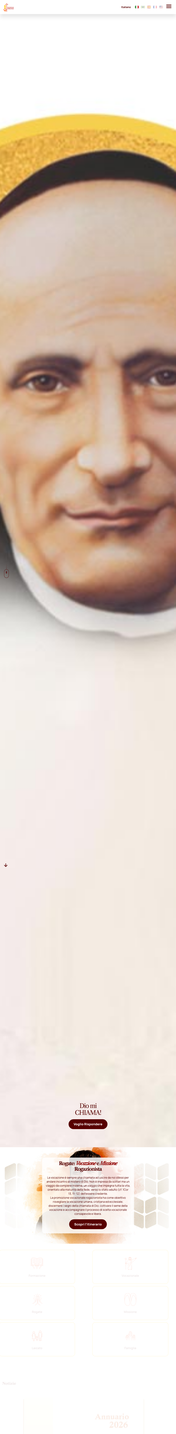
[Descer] (6, 865)
